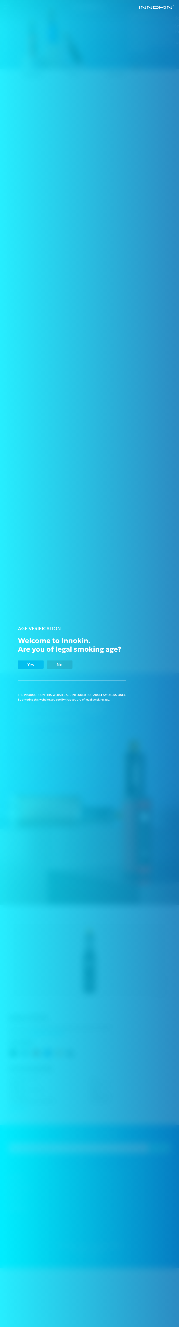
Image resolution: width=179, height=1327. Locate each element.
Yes (30, 664)
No (59, 664)
